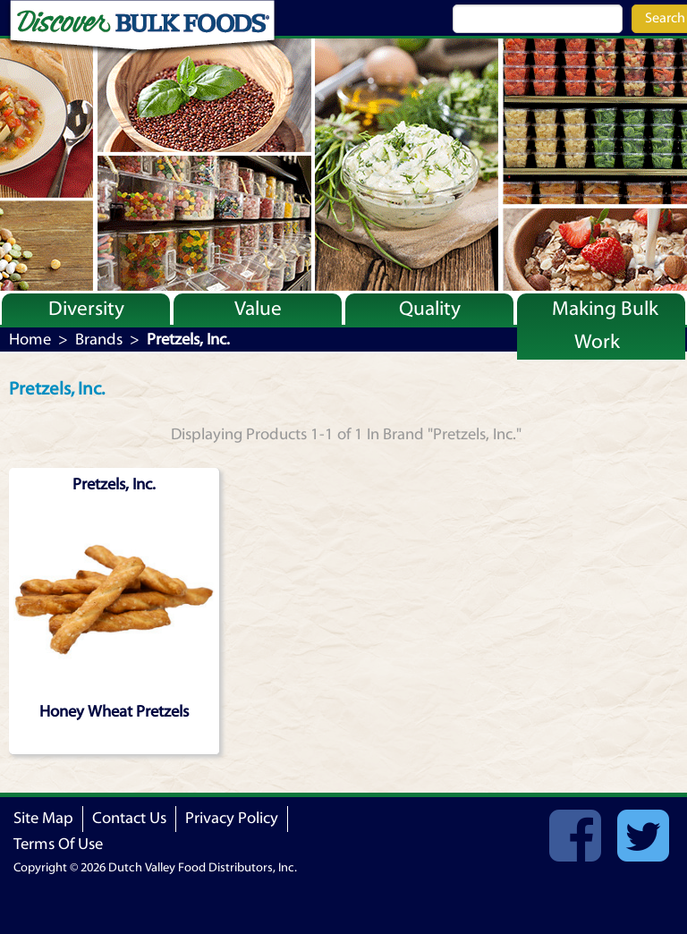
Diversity (86, 308)
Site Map (43, 818)
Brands (99, 339)
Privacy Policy (231, 818)
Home (30, 339)
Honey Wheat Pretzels (114, 711)
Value (258, 308)
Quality (430, 308)
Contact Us (129, 818)
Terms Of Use (58, 844)
